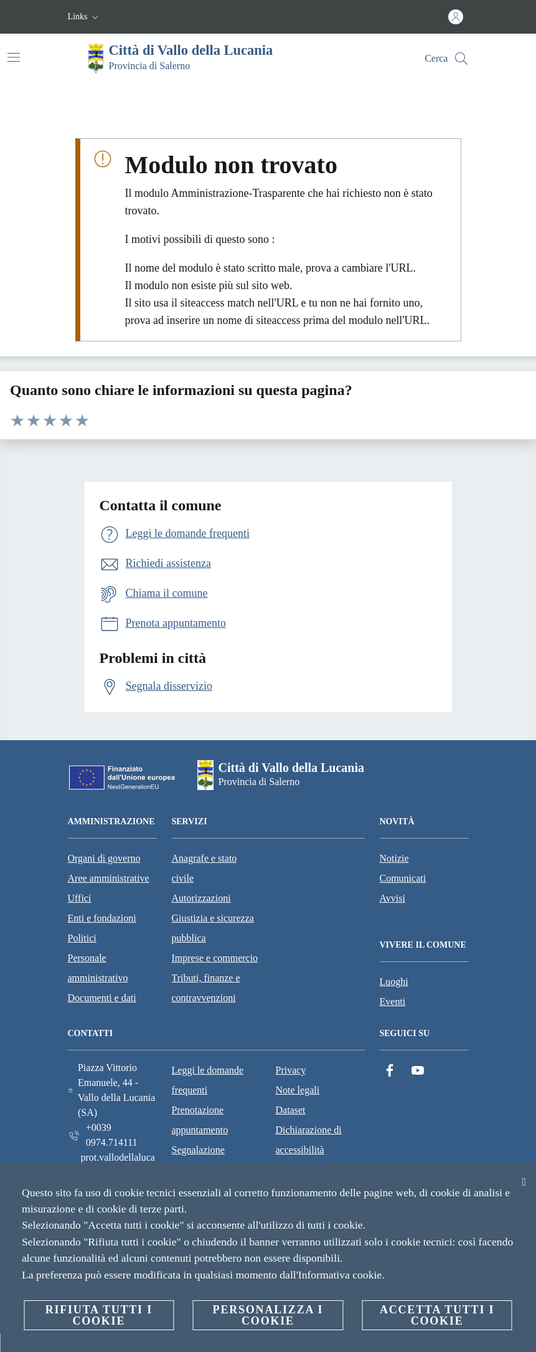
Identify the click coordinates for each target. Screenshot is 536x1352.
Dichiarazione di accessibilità (309, 1140)
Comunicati (403, 878)
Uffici (80, 898)
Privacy (291, 1070)
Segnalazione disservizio (198, 1160)
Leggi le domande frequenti (208, 1080)
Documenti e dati (102, 998)
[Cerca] (461, 58)
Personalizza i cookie (268, 1315)
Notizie (394, 858)
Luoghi (394, 981)
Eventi (393, 1001)
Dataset (291, 1110)
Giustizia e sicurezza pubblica (213, 928)
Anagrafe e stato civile (204, 868)
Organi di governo (104, 858)
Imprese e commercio (215, 958)
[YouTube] (418, 1070)
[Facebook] (390, 1070)
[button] (84, 16)
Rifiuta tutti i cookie (99, 1315)
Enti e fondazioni (102, 918)
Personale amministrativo (98, 968)
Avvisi (392, 898)
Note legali (298, 1090)
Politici (82, 938)
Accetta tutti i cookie (437, 1315)
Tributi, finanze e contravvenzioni (206, 988)
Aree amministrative (108, 878)
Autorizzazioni (201, 898)
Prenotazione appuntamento (200, 1120)
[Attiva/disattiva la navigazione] (13, 57)
